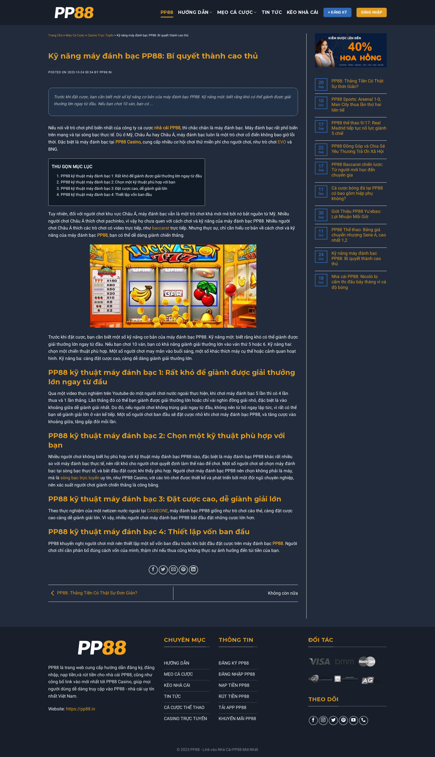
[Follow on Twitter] (333, 720)
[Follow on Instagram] (323, 720)
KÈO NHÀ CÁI (302, 12)
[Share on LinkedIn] (193, 569)
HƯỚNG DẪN (195, 12)
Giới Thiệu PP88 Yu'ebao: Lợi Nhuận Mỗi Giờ (356, 214)
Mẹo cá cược (237, 12)
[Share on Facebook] (153, 569)
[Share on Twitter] (163, 569)
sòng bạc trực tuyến (79, 477)
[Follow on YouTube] (353, 720)
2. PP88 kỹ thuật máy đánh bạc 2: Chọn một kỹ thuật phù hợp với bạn (116, 182)
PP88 (167, 12)
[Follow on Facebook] (313, 720)
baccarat (160, 228)
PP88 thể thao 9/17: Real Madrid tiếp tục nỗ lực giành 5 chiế (359, 128)
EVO (282, 142)
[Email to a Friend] (173, 569)
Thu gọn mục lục (72, 166)
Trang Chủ (55, 35)
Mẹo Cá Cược (75, 35)
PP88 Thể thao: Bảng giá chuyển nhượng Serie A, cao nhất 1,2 (359, 235)
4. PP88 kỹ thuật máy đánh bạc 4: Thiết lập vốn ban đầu (104, 194)
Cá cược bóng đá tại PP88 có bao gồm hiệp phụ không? (357, 193)
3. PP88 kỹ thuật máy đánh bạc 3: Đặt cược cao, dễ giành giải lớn (112, 188)
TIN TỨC (272, 12)
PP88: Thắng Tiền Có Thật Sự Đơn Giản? (92, 592)
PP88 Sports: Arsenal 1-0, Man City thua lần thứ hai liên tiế (356, 104)
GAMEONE (157, 510)
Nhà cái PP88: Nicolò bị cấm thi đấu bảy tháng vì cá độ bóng (359, 282)
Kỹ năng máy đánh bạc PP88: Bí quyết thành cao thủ (356, 258)
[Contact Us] (363, 720)
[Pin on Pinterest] (183, 569)
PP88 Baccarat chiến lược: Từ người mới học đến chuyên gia (357, 170)
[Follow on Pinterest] (343, 720)
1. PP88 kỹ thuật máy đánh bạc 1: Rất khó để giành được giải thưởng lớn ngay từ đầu (129, 176)
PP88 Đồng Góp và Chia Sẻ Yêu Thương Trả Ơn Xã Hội (358, 148)
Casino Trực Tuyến (100, 35)
